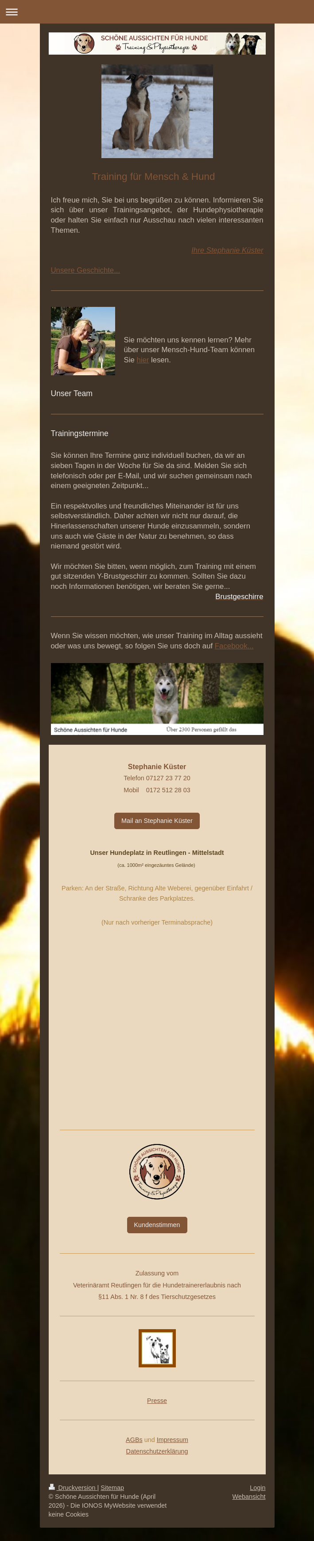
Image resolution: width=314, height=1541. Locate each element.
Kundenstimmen (157, 1224)
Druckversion (73, 1487)
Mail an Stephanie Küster (157, 820)
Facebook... (234, 646)
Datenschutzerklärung (157, 1451)
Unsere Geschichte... (85, 270)
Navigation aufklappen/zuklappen (157, 11)
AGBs (134, 1439)
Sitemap (112, 1487)
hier (142, 360)
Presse (157, 1400)
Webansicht (249, 1496)
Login (257, 1487)
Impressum (172, 1439)
